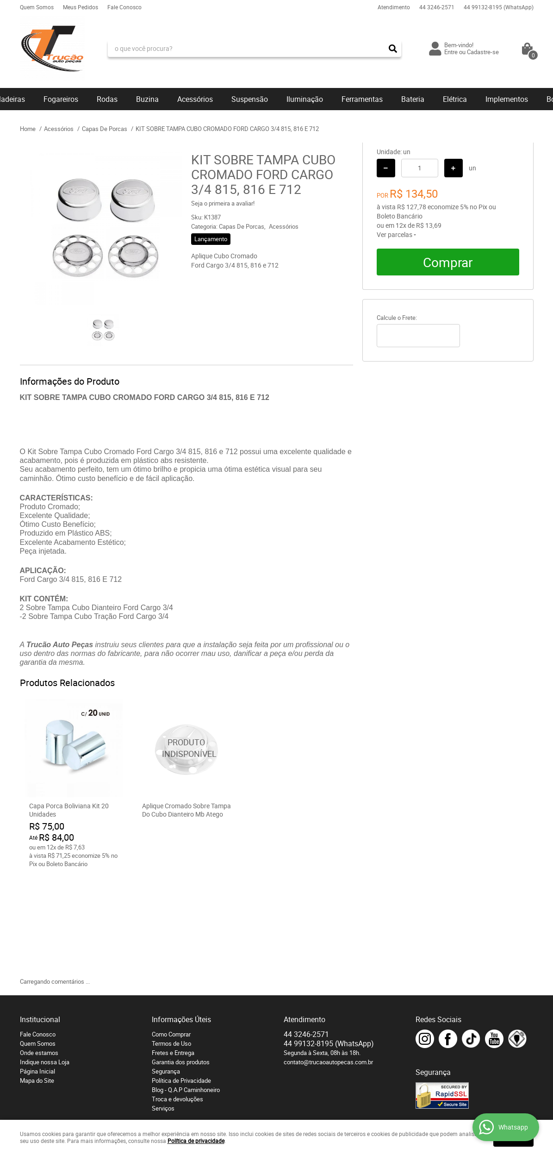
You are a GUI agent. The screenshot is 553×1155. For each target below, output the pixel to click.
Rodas (107, 99)
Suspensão (249, 99)
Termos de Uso (171, 944)
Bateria (412, 99)
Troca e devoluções (177, 999)
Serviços (163, 1009)
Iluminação (304, 99)
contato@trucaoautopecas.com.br (328, 962)
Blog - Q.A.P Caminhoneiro (186, 990)
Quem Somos (37, 7)
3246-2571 (436, 7)
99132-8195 (499, 7)
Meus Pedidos (80, 7)
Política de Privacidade (181, 981)
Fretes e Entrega (173, 953)
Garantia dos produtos (181, 962)
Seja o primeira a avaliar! (223, 203)
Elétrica (455, 99)
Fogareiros (60, 99)
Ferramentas (362, 99)
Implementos (506, 99)
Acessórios (195, 99)
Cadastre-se (483, 52)
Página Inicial (37, 972)
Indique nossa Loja (44, 962)
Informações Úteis (181, 920)
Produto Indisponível (186, 748)
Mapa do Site (37, 981)
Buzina (147, 99)
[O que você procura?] (393, 48)
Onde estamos (39, 953)
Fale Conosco (124, 7)
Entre (451, 52)
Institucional (40, 920)
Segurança (166, 972)
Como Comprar (171, 934)
